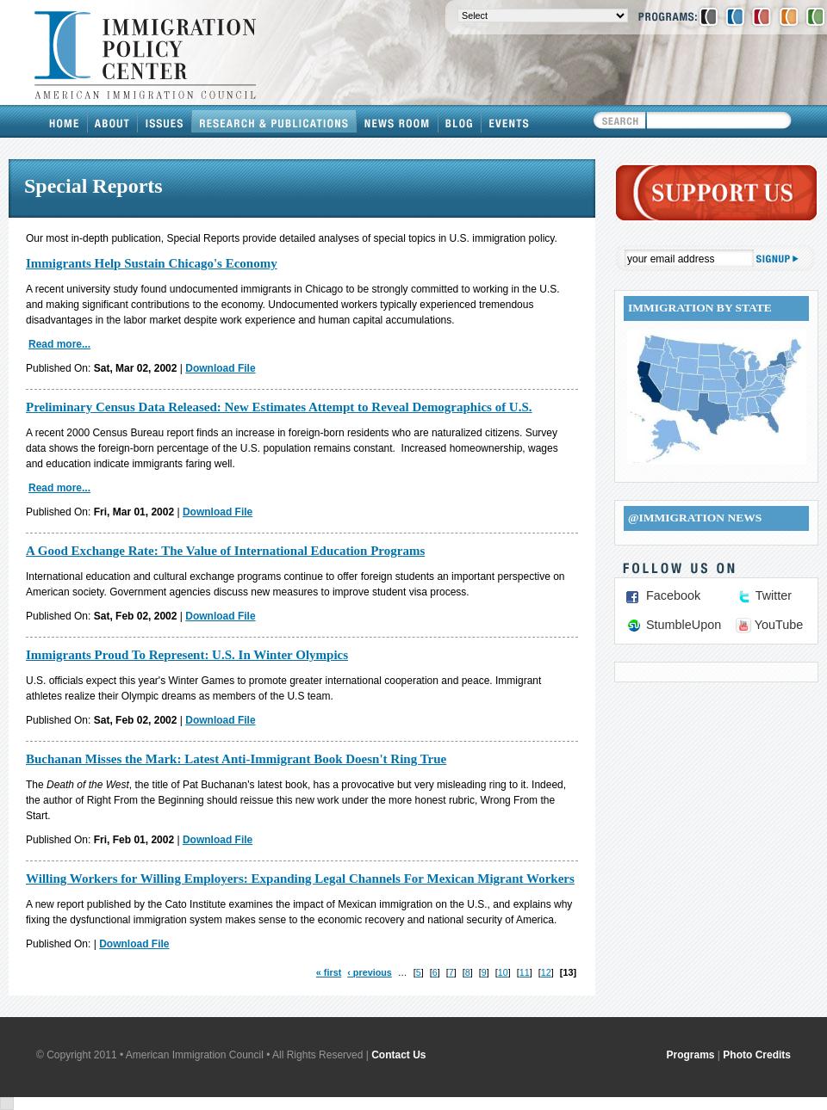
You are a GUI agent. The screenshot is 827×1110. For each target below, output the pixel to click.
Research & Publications (274, 121)
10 (503, 972)
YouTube (779, 625)
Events (509, 121)
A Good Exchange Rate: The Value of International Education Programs (225, 551)
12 (546, 972)
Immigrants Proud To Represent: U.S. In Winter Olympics (187, 655)
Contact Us (398, 1055)
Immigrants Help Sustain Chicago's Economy (151, 263)
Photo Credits (757, 1055)
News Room (397, 121)
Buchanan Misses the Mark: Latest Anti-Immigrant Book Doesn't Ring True (236, 759)
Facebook (673, 595)
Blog (460, 121)
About (113, 121)
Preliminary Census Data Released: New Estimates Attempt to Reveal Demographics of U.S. (279, 407)
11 (524, 972)
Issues (165, 121)
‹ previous (369, 972)
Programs (691, 1055)
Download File (220, 368)
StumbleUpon (683, 625)
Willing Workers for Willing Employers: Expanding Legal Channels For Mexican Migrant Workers (300, 878)
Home (64, 121)
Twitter (773, 595)
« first (328, 972)
